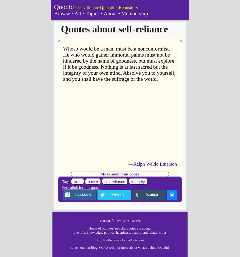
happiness (123, 232)
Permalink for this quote (80, 187)
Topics (92, 13)
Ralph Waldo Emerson (155, 164)
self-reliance (114, 182)
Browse (62, 13)
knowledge (94, 232)
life (82, 232)
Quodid (64, 6)
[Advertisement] (120, 121)
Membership (134, 13)
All (77, 13)
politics (109, 232)
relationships (157, 232)
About (110, 13)
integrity (138, 182)
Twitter (135, 221)
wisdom (138, 240)
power (93, 182)
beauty (136, 232)
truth (78, 182)
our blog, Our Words (100, 248)
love (75, 232)
